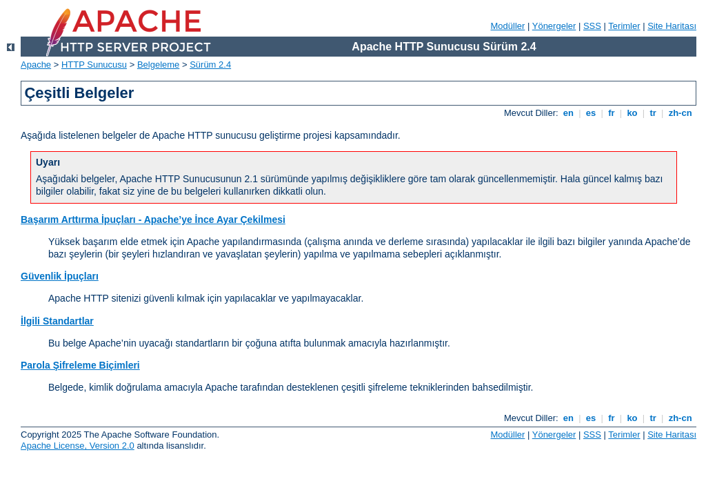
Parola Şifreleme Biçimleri (80, 365)
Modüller (508, 26)
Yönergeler (554, 26)
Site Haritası (671, 26)
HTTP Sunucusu (94, 64)
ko (632, 113)
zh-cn (680, 113)
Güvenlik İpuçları (60, 276)
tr (653, 113)
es (590, 113)
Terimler (624, 26)
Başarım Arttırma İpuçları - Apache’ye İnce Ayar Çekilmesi (153, 219)
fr (612, 113)
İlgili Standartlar (57, 321)
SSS (592, 26)
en (568, 113)
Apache (36, 64)
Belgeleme (158, 64)
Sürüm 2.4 (210, 64)
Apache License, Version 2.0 (77, 445)
